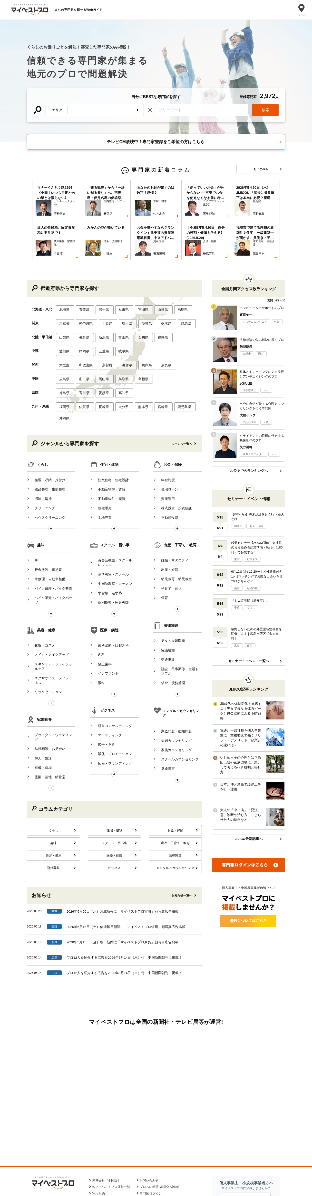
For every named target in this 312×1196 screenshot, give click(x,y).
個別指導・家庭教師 (109, 550)
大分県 (119, 371)
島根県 (137, 347)
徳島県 (64, 359)
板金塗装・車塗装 (44, 523)
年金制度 (164, 440)
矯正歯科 (101, 606)
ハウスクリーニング (46, 470)
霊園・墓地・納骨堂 (46, 700)
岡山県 (101, 347)
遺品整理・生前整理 (46, 447)
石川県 (137, 310)
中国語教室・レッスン (111, 535)
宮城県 (137, 286)
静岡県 (83, 322)
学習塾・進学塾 (106, 542)
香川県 (83, 359)
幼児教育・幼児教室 (173, 531)
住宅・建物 (109, 426)
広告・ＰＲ (102, 682)
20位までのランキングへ (249, 447)
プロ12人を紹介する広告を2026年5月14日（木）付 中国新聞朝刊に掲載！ (125, 883)
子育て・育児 (168, 538)
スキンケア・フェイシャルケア (51, 608)
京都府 (104, 334)
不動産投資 (166, 470)
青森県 (83, 286)
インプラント (104, 614)
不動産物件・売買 (108, 455)
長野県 (83, 310)
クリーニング (41, 462)
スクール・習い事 (114, 501)
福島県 (174, 286)
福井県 (156, 310)
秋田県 (119, 286)
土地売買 (101, 470)
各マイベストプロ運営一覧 (111, 1114)
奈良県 (159, 334)
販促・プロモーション (111, 689)
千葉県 (104, 298)
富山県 (119, 310)
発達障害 (164, 697)
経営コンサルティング (111, 667)
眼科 (97, 621)
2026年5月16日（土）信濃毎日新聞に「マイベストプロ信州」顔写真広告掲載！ (128, 853)
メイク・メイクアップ (48, 599)
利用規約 (98, 1121)
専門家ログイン (151, 1121)
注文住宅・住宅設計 (109, 440)
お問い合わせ (149, 1108)
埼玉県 (122, 298)
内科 (97, 599)
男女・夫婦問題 (170, 591)
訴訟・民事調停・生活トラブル (178, 616)
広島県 (64, 347)
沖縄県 (64, 381)
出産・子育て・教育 (180, 501)
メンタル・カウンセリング (181, 653)
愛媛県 (101, 359)
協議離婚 (164, 599)
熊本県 (137, 371)
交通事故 (164, 606)
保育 (161, 545)
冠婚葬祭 (44, 656)
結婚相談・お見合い (46, 678)
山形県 (156, 286)
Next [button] (283, 204)
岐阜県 (119, 322)
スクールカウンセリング (176, 690)
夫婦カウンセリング (173, 675)
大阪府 (64, 334)
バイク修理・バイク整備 (50, 538)
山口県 (83, 347)
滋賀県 (122, 334)
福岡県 (64, 371)
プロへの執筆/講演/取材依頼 (159, 1114)
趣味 (40, 501)
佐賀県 (83, 371)
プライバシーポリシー (108, 1127)
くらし (42, 426)
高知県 (119, 359)
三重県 (101, 322)
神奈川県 (84, 298)
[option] (56, 204)
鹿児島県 (176, 371)
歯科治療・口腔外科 (109, 591)
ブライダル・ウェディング (51, 671)
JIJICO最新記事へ (249, 814)
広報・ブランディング (111, 696)
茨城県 (141, 298)
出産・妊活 (166, 523)
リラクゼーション (44, 630)
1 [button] (152, 238)
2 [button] (159, 238)
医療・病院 (109, 577)
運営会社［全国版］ (106, 1108)
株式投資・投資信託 (173, 462)
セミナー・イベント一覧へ (248, 639)
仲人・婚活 (39, 685)
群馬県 (177, 298)
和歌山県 (84, 334)
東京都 (64, 298)
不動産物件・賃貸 (108, 447)
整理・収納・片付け (46, 440)
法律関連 (171, 577)
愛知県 (64, 322)
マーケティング (106, 674)
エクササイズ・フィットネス (51, 620)
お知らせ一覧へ (182, 821)
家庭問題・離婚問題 (173, 668)
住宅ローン (166, 447)
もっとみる (261, 169)
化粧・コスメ (41, 591)
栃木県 (159, 298)
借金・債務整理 (170, 625)
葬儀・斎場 (39, 693)
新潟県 (101, 310)
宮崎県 (156, 371)
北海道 (64, 286)
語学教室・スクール (109, 528)
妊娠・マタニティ (171, 516)
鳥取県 (119, 347)
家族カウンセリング (173, 683)
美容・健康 (46, 577)
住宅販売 (101, 462)
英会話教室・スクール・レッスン (114, 518)
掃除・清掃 (39, 455)
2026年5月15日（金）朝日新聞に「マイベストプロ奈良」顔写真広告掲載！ (124, 868)
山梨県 (64, 310)
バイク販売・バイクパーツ (51, 545)
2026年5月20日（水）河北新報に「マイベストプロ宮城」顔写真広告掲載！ (124, 837)
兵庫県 (141, 334)
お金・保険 (173, 426)
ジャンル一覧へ (182, 405)
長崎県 (101, 371)
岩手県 (101, 286)
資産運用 (164, 455)
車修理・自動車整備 (46, 531)
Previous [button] (28, 204)
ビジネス (107, 653)
